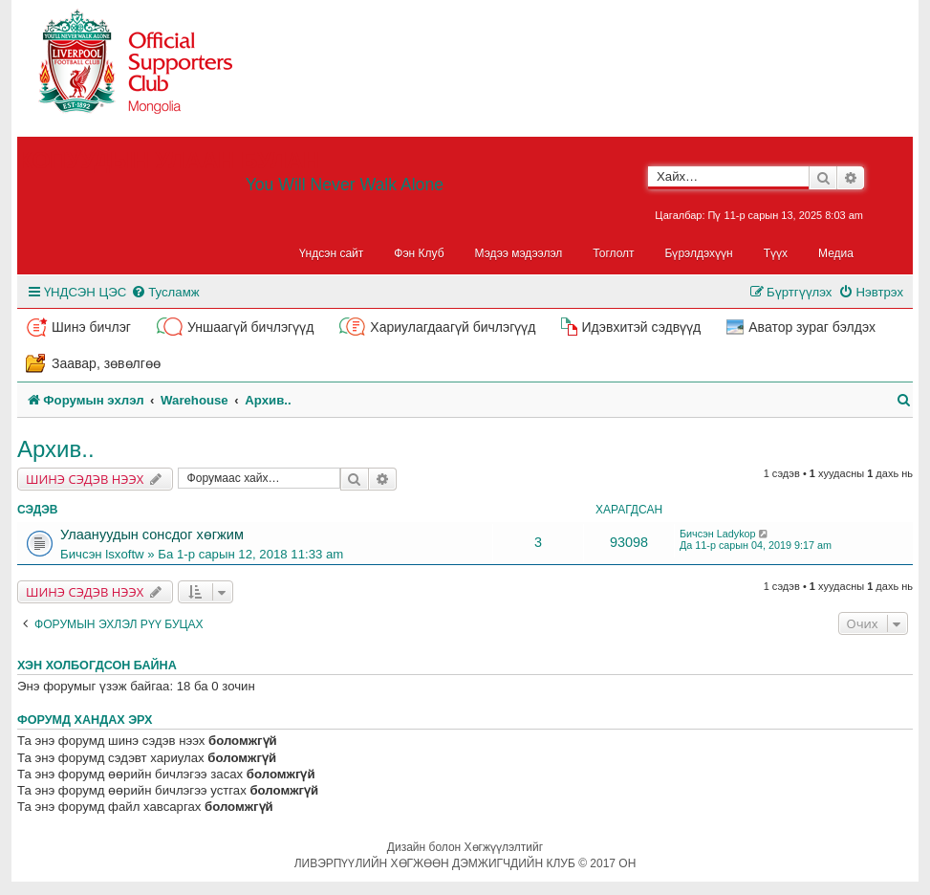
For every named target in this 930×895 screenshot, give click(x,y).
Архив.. (56, 449)
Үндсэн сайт (331, 253)
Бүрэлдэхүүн (699, 253)
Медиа (836, 253)
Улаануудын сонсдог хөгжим (152, 534)
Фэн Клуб (418, 253)
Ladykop (736, 533)
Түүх (776, 253)
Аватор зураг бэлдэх (812, 327)
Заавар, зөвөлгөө (106, 363)
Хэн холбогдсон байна (97, 665)
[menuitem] (165, 292)
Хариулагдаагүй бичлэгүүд (452, 327)
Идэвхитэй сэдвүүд (641, 327)
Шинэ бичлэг (91, 327)
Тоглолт (613, 253)
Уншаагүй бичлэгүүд (250, 327)
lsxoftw (124, 554)
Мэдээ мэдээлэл (519, 253)
